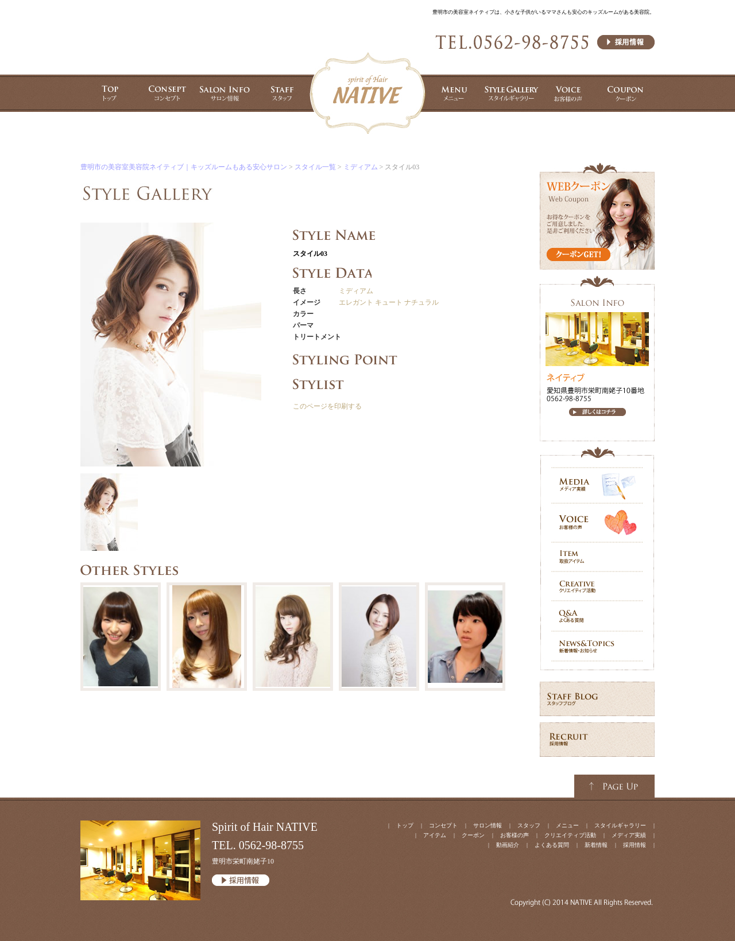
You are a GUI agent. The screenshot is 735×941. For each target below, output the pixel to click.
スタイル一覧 (315, 167)
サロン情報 (487, 825)
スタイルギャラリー (620, 825)
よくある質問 (552, 845)
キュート (389, 302)
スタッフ (528, 825)
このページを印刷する (327, 406)
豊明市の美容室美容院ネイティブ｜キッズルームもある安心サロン (183, 167)
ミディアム (356, 291)
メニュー (567, 825)
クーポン (473, 835)
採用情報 (634, 845)
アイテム (434, 835)
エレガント (356, 302)
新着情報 (596, 845)
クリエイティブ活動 (570, 835)
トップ (404, 825)
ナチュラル (421, 302)
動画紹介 (507, 845)
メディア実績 (629, 835)
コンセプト (443, 825)
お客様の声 (514, 835)
